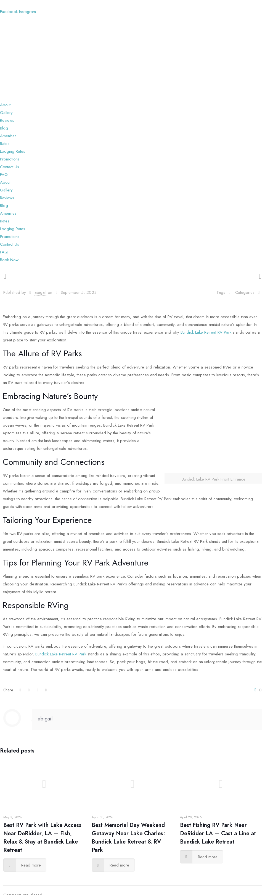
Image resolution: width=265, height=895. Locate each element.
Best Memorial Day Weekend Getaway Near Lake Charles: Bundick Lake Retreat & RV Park (128, 837)
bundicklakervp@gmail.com (92, 4)
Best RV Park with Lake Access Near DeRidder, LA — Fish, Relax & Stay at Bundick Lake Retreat (42, 837)
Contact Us (9, 167)
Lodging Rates (12, 151)
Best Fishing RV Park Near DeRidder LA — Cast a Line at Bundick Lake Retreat (218, 833)
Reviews (7, 120)
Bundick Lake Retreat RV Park (207, 332)
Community (22, 462)
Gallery (6, 113)
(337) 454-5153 (49, 4)
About (5, 105)
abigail (40, 292)
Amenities (8, 136)
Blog (4, 128)
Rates (4, 144)
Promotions (10, 159)
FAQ (4, 175)
